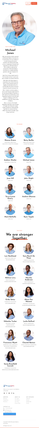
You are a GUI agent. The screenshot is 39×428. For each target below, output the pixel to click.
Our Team (17, 398)
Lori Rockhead (10, 256)
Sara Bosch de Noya (29, 257)
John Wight (28, 178)
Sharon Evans (10, 140)
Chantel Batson (28, 343)
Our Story (17, 401)
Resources (5, 401)
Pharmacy (5, 398)
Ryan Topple (29, 217)
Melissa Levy (10, 278)
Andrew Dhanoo (28, 197)
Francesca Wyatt (10, 343)
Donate (34, 3)
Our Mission (17, 400)
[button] (28, 3)
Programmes (5, 400)
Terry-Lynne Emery (10, 197)
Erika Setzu (10, 299)
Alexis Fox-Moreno (29, 300)
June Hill (10, 178)
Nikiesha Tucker (10, 321)
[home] (9, 3)
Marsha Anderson (29, 279)
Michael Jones (28, 160)
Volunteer (28, 398)
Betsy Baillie (29, 140)
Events (27, 403)
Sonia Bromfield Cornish (10, 365)
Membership (28, 401)
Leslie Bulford (28, 321)
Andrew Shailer (10, 160)
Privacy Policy (17, 403)
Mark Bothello (10, 217)
